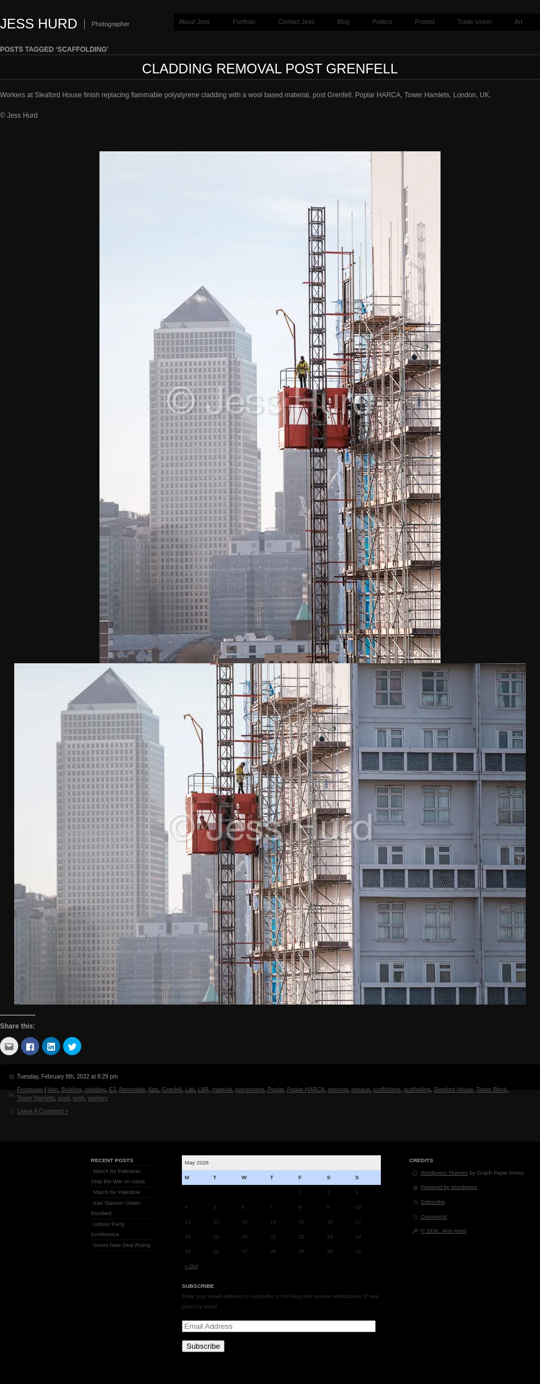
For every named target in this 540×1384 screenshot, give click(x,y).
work (79, 1098)
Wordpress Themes (444, 1173)
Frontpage (30, 1089)
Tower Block (491, 1089)
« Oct (191, 1266)
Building (71, 1089)
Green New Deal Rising (121, 1245)
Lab (190, 1089)
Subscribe (203, 1346)
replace (360, 1089)
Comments (434, 1216)
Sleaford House (453, 1089)
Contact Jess (296, 21)
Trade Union (475, 21)
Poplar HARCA (306, 1089)
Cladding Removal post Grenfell (270, 68)
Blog (343, 21)
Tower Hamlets (36, 1098)
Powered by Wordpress (449, 1187)
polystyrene (249, 1089)
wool (64, 1098)
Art (518, 21)
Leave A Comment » (42, 1111)
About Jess (194, 21)
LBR (203, 1089)
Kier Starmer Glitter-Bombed (116, 1208)
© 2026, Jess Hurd (443, 1231)
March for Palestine (116, 1192)
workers (98, 1098)
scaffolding (417, 1089)
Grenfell (172, 1089)
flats (153, 1089)
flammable (132, 1089)
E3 (112, 1089)
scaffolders (386, 1089)
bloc (53, 1089)
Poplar (276, 1089)
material (222, 1089)
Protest (425, 21)
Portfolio (243, 21)
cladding (95, 1089)
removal (338, 1089)
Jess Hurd (38, 23)
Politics (382, 21)
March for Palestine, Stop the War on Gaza (118, 1176)
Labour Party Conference (107, 1229)
